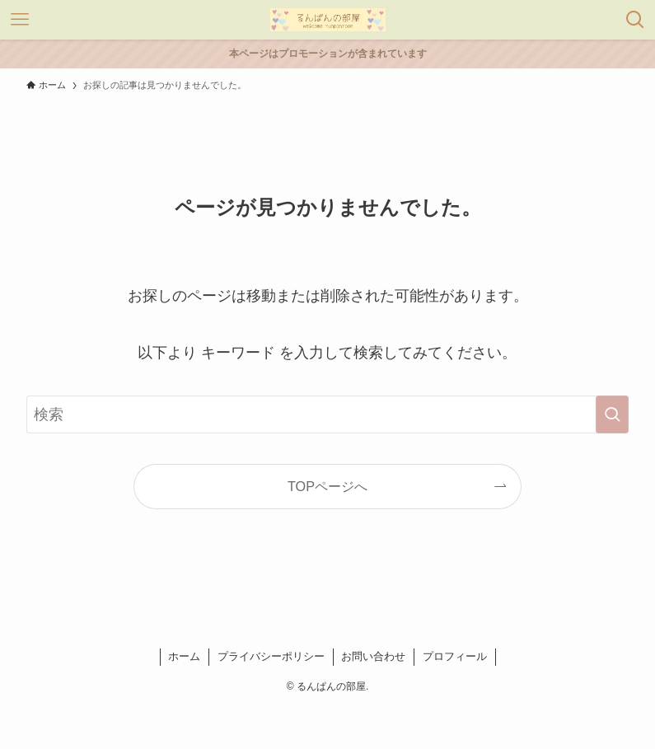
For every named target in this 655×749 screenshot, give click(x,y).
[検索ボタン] (635, 20)
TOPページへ (327, 486)
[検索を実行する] (612, 414)
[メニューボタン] (20, 20)
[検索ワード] (327, 414)
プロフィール (455, 656)
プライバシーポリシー (271, 656)
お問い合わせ (373, 656)
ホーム (184, 656)
